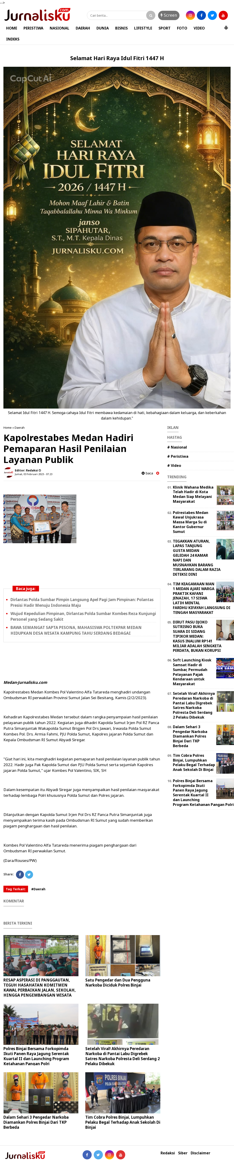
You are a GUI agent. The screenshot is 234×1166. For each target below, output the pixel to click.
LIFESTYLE (143, 28)
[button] (226, 26)
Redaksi (168, 1153)
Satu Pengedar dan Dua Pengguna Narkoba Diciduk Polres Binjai (117, 982)
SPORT (165, 28)
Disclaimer (200, 1153)
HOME (11, 28)
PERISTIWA (33, 28)
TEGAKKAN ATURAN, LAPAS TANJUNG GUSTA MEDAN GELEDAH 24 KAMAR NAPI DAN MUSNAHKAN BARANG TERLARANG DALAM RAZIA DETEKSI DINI (197, 558)
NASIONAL (59, 28)
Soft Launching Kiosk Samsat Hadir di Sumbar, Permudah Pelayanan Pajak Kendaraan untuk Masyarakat (192, 672)
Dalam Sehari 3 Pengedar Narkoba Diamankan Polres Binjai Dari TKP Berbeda (36, 1122)
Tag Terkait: (16, 889)
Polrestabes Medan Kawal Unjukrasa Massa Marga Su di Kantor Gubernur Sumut (190, 522)
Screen (169, 15)
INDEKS (12, 39)
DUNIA (102, 28)
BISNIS (121, 28)
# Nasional (177, 447)
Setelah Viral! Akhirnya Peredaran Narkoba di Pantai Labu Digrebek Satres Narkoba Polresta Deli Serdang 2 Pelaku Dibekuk (122, 1056)
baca (147, 473)
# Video (174, 465)
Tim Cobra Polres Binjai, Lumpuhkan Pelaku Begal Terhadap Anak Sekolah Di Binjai (122, 1122)
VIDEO (199, 28)
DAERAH (83, 28)
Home (7, 427)
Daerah (20, 427)
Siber (182, 1153)
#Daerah (38, 889)
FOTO (182, 28)
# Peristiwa (177, 456)
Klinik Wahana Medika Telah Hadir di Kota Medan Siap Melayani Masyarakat (193, 494)
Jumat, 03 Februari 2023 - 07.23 (33, 474)
